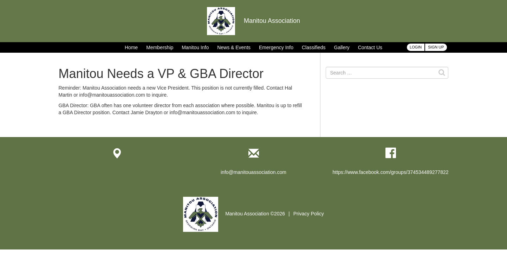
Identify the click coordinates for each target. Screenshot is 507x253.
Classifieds (314, 47)
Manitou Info (195, 47)
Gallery (342, 47)
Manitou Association (253, 20)
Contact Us (370, 47)
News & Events (234, 47)
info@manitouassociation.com (253, 172)
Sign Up (436, 47)
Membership (159, 47)
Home (131, 47)
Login (416, 47)
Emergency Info (276, 47)
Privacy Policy (308, 213)
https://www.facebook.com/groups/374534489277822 (390, 172)
